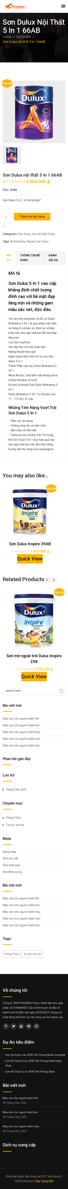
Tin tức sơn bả (15, 825)
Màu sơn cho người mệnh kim (21, 725)
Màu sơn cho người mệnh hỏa (21, 745)
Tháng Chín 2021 (16, 789)
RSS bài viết (10, 858)
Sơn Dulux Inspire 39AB (30, 544)
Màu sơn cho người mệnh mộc (21, 738)
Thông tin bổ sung (30, 258)
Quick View (30, 559)
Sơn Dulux (24, 234)
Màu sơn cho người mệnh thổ (21, 718)
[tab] (9, 258)
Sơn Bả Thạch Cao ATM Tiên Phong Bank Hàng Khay (33, 1063)
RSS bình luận (11, 865)
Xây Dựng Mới (44, 1181)
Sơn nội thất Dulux (43, 234)
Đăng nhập (9, 852)
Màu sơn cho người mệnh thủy (21, 732)
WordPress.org (12, 872)
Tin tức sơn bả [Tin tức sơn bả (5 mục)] (32, 954)
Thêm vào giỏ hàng (32, 216)
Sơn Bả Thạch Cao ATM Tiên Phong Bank (30, 1071)
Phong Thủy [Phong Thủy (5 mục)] (12, 954)
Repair (31, 241)
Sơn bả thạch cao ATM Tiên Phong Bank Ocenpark (35, 1055)
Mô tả (9, 258)
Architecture (17, 241)
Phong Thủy (13, 817)
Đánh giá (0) (53, 258)
